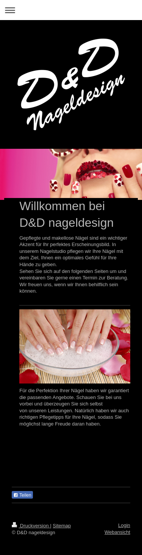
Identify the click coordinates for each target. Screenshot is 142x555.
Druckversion (31, 525)
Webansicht (117, 532)
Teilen (22, 495)
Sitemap (62, 525)
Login (124, 525)
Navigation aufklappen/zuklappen (71, 10)
